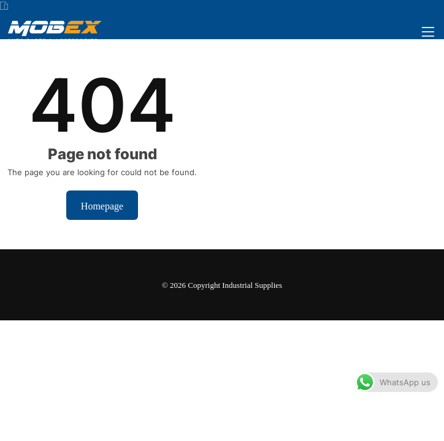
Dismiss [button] (259, 420)
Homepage (102, 205)
